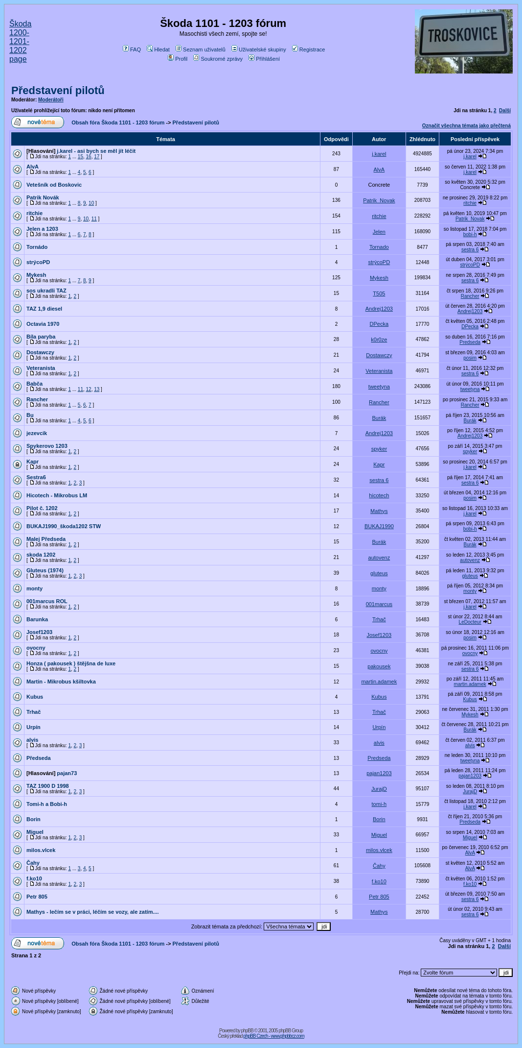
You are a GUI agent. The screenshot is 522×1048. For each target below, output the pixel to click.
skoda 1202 (40, 555)
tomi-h (379, 804)
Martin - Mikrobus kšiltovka (61, 681)
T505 (379, 293)
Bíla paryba (40, 337)
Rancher (470, 296)
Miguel (35, 832)
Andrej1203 (379, 309)
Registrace (308, 49)
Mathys (378, 511)
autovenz (379, 558)
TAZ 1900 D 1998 (47, 786)
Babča (34, 384)
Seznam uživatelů (201, 49)
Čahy (33, 863)
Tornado (379, 247)
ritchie (470, 203)
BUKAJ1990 (379, 526)
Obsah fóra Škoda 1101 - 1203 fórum (117, 122)
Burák (379, 418)
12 (88, 389)
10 (91, 203)
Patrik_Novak (379, 200)
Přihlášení (264, 59)
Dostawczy (40, 352)
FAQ (132, 49)
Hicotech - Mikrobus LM (56, 495)
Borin (33, 819)
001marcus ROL (47, 601)
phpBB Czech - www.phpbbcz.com (273, 1036)
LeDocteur (470, 622)
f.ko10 (34, 878)
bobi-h (470, 234)
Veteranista (40, 368)
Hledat (158, 49)
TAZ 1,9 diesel (44, 309)
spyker (379, 449)
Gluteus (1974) (45, 570)
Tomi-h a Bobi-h (46, 804)
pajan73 (67, 773)
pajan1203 (378, 773)
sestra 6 (470, 249)
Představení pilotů (58, 90)
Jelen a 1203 (42, 229)
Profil (177, 59)
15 (80, 156)
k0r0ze (379, 339)
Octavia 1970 (42, 324)
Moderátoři (51, 99)
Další (505, 110)
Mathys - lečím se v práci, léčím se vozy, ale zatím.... (92, 912)
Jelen (379, 232)
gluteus (378, 573)
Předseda (38, 758)
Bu (30, 415)
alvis (32, 740)
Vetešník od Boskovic (54, 185)
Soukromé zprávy (218, 59)
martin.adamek (379, 681)
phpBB (247, 1030)
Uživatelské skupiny (258, 49)
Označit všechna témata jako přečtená (466, 125)
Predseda (469, 342)
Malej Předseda (46, 539)
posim (470, 358)
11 (94, 218)
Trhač (379, 619)
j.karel (379, 154)
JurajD (379, 789)
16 (88, 156)
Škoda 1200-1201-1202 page (20, 41)
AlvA (32, 167)
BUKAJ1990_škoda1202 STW (63, 526)
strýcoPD (38, 262)
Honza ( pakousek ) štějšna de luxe (70, 663)
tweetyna (379, 387)
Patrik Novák (42, 197)
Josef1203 (39, 632)
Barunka (37, 619)
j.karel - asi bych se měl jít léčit (96, 151)
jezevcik (36, 433)
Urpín (33, 727)
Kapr (32, 461)
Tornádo (36, 247)
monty (34, 588)
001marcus (379, 604)
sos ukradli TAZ (46, 290)
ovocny (35, 648)
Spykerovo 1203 (47, 446)
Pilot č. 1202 (42, 508)
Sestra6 (36, 477)
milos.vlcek (40, 850)
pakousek (378, 666)
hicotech (379, 495)
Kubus (34, 697)
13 (96, 389)
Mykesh (36, 275)
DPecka (379, 324)
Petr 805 (36, 897)
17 (96, 156)
